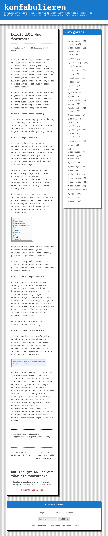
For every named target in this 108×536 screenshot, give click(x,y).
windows (72, 156)
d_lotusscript (75, 62)
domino (71, 52)
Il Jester (67, 525)
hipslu (14, 50)
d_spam (71, 74)
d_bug (70, 55)
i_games (72, 125)
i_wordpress (74, 141)
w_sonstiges (74, 186)
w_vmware (72, 201)
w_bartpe (72, 158)
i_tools (72, 137)
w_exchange (73, 166)
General (72, 104)
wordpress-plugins (64, 513)
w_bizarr (72, 162)
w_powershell (74, 182)
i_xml (70, 145)
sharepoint (31, 437)
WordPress (42, 525)
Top (76, 525)
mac (69, 149)
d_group (72, 58)
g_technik (73, 119)
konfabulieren (35, 7)
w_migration (74, 174)
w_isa (70, 170)
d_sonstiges (74, 70)
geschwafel (73, 108)
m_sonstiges (74, 152)
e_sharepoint (33, 434)
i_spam (71, 133)
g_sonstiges (74, 115)
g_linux (72, 111)
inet (70, 122)
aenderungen (74, 41)
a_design (72, 44)
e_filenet (73, 92)
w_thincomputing (76, 189)
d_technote (73, 78)
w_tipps (72, 193)
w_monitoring (74, 178)
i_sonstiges (74, 129)
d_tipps (72, 82)
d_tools (72, 85)
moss (23, 437)
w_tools (72, 197)
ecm (24, 434)
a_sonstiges (74, 48)
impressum (45, 513)
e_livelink (73, 96)
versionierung (44, 437)
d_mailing (73, 66)
